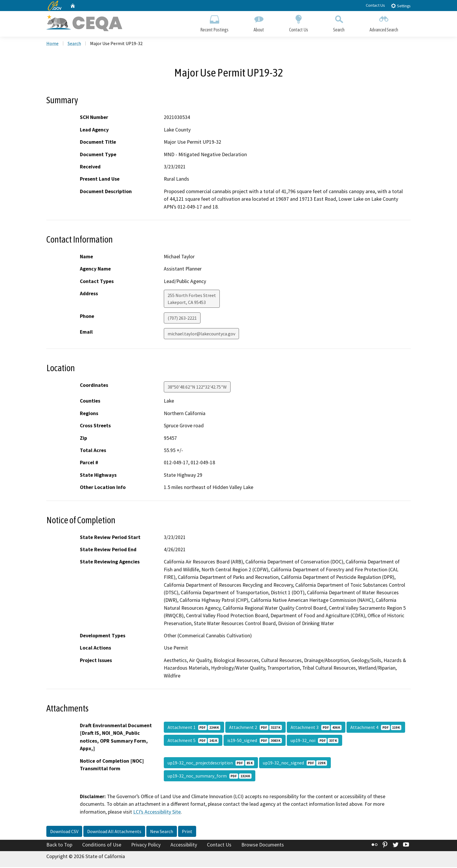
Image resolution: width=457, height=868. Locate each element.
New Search (161, 832)
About (258, 23)
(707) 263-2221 (182, 319)
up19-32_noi (314, 741)
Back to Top (59, 845)
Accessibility (184, 845)
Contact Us (375, 5)
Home (52, 44)
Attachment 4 (375, 728)
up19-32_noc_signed (295, 763)
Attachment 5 (193, 741)
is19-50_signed (254, 741)
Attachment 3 (316, 728)
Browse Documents (262, 845)
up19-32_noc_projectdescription (211, 763)
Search (339, 23)
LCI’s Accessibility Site (157, 812)
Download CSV (64, 832)
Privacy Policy (146, 845)
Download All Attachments (114, 832)
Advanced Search (383, 23)
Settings (400, 5)
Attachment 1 (194, 728)
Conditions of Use (101, 845)
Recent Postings (214, 23)
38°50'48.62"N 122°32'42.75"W (197, 388)
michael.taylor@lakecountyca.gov (201, 334)
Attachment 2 (255, 728)
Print (187, 832)
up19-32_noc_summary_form (210, 776)
